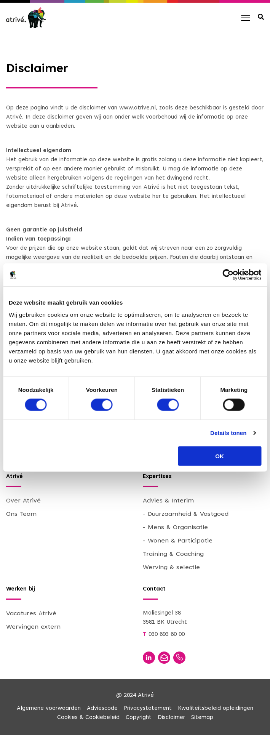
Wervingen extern (33, 627)
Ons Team (21, 514)
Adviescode (102, 708)
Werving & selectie (171, 568)
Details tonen (228, 433)
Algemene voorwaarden (49, 708)
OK (219, 456)
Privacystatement (148, 708)
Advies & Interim (168, 501)
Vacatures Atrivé (31, 614)
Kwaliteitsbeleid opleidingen (215, 708)
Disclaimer (171, 718)
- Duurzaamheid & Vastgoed (185, 514)
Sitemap (202, 718)
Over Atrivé (23, 501)
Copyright (139, 718)
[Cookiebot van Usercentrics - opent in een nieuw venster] (228, 275)
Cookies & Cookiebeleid (88, 718)
